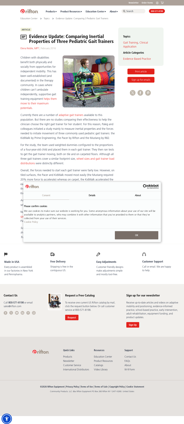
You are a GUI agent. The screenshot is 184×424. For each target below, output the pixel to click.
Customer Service (72, 365)
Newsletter (134, 2)
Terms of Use (87, 386)
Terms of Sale (101, 386)
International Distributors (76, 369)
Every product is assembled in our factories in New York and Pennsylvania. (18, 270)
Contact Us (130, 356)
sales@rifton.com (12, 306)
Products (50, 11)
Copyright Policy (117, 386)
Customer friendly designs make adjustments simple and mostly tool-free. (109, 270)
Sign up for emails (141, 79)
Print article (141, 71)
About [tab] (138, 195)
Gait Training (130, 42)
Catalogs (98, 365)
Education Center (95, 11)
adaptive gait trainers (71, 115)
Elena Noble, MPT (29, 48)
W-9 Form (130, 369)
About (113, 11)
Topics (47, 18)
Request (72, 317)
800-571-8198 (157, 11)
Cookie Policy (31, 221)
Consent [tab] (46, 195)
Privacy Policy (72, 386)
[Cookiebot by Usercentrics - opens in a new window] (145, 186)
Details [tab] (92, 195)
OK (136, 235)
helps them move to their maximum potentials (38, 103)
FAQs (127, 360)
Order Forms (147, 2)
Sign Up (133, 324)
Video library (101, 369)
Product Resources (70, 11)
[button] (6, 418)
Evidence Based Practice (137, 59)
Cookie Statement (135, 386)
